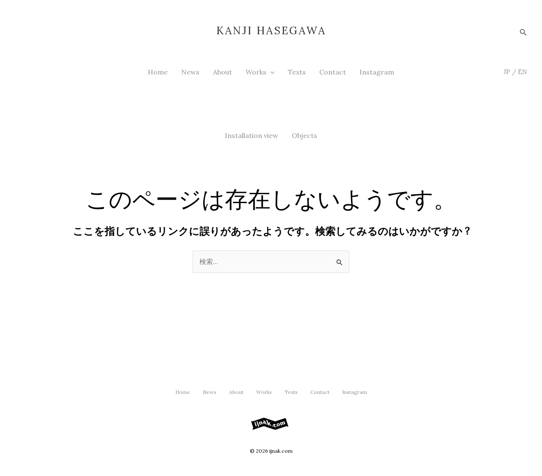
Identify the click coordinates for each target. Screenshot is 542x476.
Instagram (376, 72)
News (190, 72)
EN (522, 72)
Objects (304, 135)
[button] (523, 31)
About (222, 72)
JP (506, 72)
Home (158, 72)
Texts (297, 72)
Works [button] (260, 72)
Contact (332, 72)
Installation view (251, 135)
